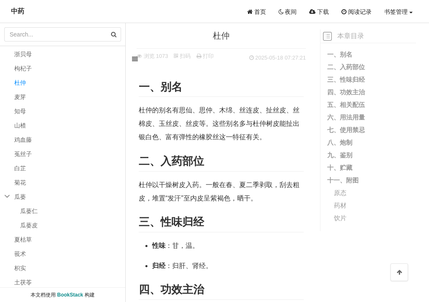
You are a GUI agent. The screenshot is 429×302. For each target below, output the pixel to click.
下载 (319, 11)
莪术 (20, 253)
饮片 (340, 217)
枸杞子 (23, 68)
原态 (340, 192)
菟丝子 (23, 154)
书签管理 (398, 11)
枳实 (20, 268)
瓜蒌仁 (29, 211)
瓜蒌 (20, 196)
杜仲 (20, 82)
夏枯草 (23, 239)
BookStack (70, 295)
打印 (211, 56)
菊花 (20, 182)
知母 (20, 111)
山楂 (20, 125)
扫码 (188, 56)
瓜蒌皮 (29, 225)
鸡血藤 (23, 139)
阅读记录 (356, 11)
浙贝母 (23, 54)
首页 (256, 11)
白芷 (20, 168)
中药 (17, 11)
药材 (340, 205)
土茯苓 (23, 282)
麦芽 (20, 97)
